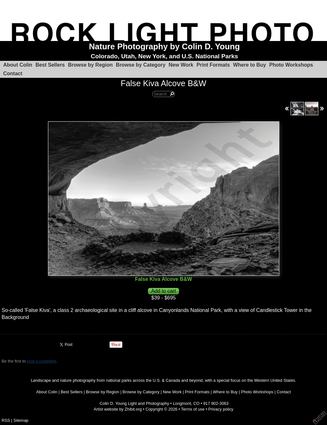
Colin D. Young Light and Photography (134, 403)
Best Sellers (50, 65)
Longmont (182, 403)
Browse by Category (141, 65)
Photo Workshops (291, 65)
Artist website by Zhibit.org (118, 409)
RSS (6, 420)
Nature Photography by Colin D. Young (164, 46)
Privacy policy (220, 409)
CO (196, 403)
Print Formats (213, 65)
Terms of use (192, 409)
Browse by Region (90, 65)
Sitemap (21, 420)
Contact (12, 73)
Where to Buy (249, 65)
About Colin (17, 65)
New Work (181, 65)
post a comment (41, 361)
